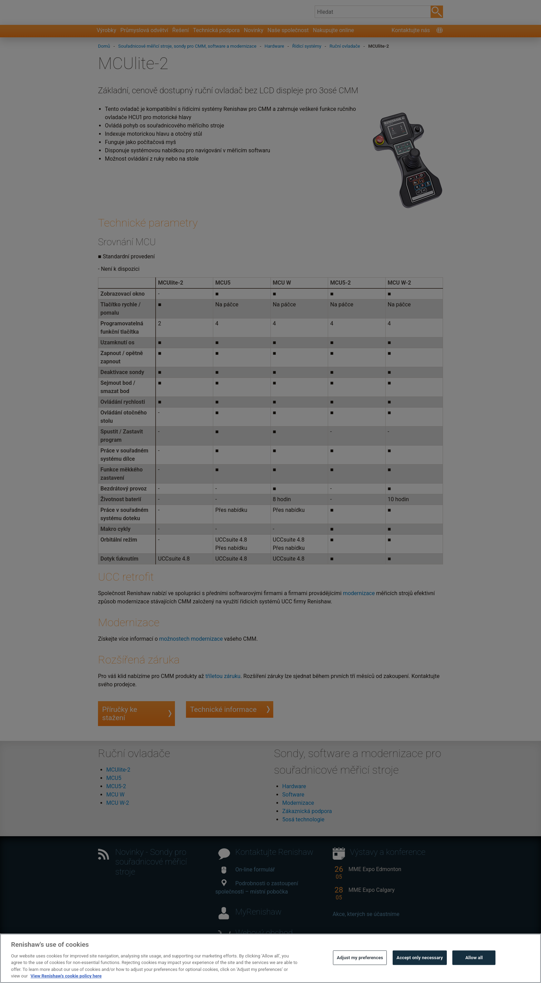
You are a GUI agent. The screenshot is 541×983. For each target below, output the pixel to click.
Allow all (474, 972)
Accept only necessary (419, 972)
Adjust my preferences (360, 972)
